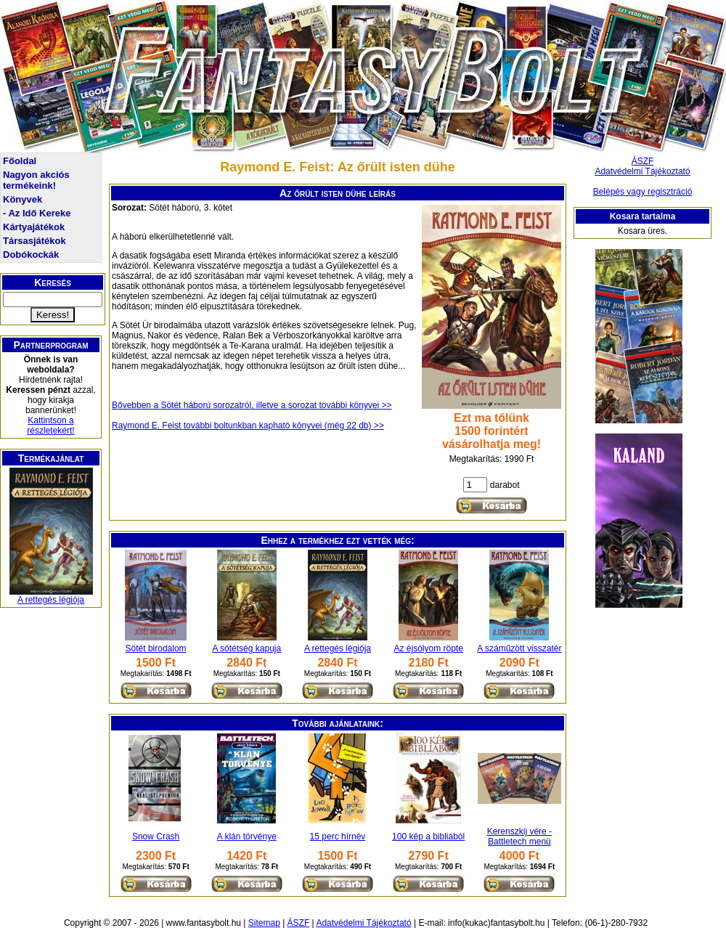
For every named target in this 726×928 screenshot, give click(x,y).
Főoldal (19, 160)
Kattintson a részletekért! (50, 425)
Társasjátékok (34, 240)
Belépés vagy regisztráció (643, 192)
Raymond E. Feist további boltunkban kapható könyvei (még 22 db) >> (248, 425)
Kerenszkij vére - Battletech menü (519, 836)
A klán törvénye (247, 836)
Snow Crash (155, 836)
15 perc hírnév (338, 836)
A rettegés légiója (50, 600)
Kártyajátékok (34, 226)
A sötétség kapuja (246, 648)
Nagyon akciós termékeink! (36, 180)
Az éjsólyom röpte (427, 648)
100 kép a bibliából (428, 836)
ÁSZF (643, 161)
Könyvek (22, 199)
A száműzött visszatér (519, 648)
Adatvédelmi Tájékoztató (642, 171)
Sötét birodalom (156, 648)
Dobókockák (31, 254)
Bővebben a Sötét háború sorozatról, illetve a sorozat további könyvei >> (252, 405)
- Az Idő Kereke (36, 213)
